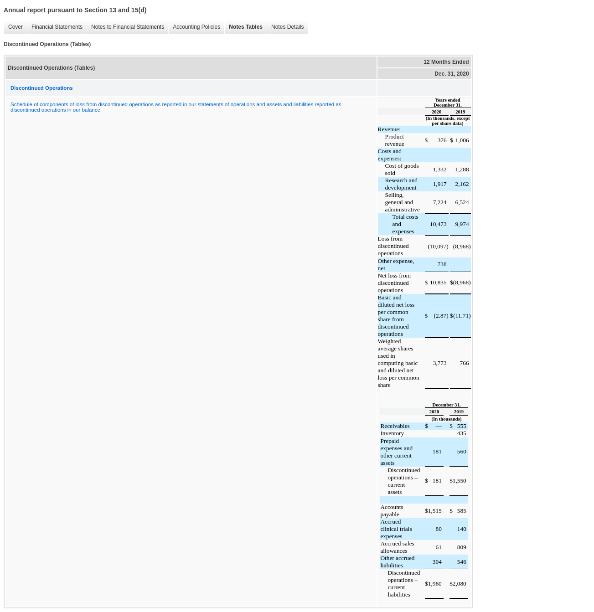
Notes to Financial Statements (125, 27)
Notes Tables (243, 27)
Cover (13, 27)
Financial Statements (55, 27)
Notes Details (285, 27)
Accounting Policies (194, 27)
